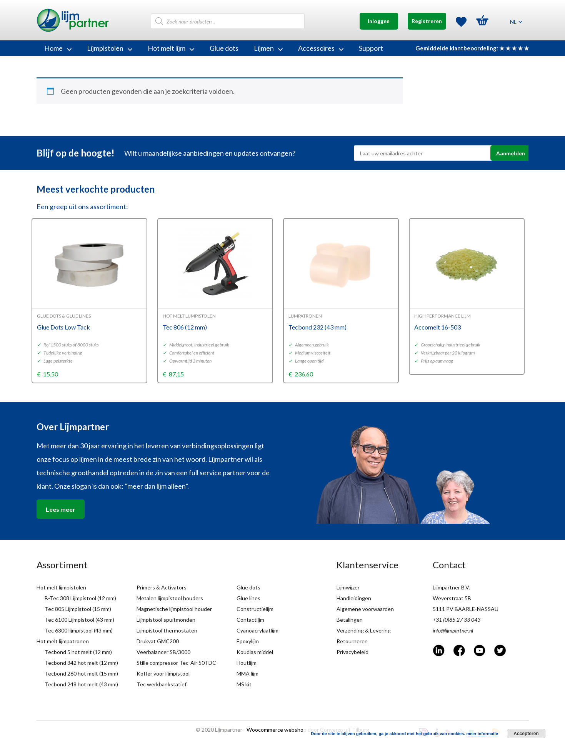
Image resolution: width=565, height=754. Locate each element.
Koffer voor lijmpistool (163, 673)
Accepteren (525, 733)
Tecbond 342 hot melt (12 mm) (81, 662)
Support (371, 48)
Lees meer (60, 509)
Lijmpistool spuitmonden (166, 619)
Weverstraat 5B (452, 598)
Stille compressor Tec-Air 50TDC (176, 662)
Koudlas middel (255, 652)
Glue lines (248, 598)
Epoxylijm (248, 641)
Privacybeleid (352, 652)
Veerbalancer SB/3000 (163, 652)
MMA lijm (247, 673)
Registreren (427, 21)
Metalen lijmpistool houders (170, 598)
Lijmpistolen (109, 48)
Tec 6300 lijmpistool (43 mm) (79, 630)
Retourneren (352, 641)
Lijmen (268, 48)
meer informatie (482, 733)
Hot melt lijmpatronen (63, 641)
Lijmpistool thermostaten (167, 630)
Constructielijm (255, 609)
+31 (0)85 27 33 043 (456, 619)
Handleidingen (354, 598)
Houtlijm (247, 662)
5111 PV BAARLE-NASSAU (465, 609)
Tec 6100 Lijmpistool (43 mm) (79, 619)
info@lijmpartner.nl (453, 630)
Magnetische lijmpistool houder (174, 609)
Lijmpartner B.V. (451, 587)
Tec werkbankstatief (162, 684)
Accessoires (320, 48)
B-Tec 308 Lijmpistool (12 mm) (80, 598)
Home (58, 48)
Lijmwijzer (348, 587)
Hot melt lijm (171, 48)
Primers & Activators (162, 587)
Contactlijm (250, 619)
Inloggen (379, 21)
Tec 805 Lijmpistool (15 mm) (78, 609)
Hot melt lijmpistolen (61, 587)
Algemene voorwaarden (365, 609)
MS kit (244, 684)
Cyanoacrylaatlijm (257, 630)
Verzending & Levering (364, 630)
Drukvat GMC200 (158, 641)
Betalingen (350, 619)
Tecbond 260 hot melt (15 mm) (81, 673)
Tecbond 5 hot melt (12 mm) (78, 652)
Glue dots (224, 48)
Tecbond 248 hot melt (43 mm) (81, 684)
